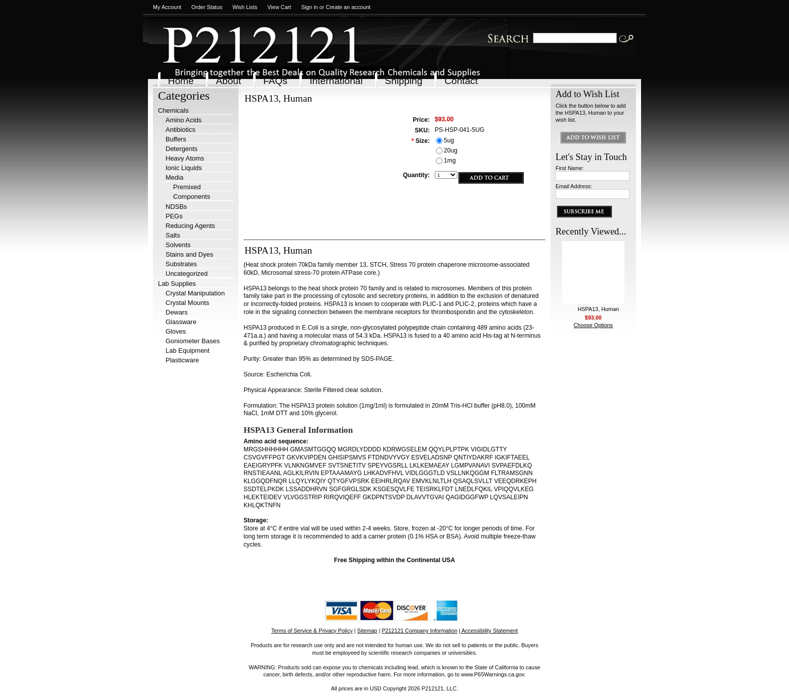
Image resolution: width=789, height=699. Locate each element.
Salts (173, 235)
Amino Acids (184, 120)
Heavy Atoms (185, 158)
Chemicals (173, 110)
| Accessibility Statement (488, 631)
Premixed (187, 187)
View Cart (279, 7)
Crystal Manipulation (195, 293)
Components (191, 196)
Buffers (176, 139)
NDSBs (176, 206)
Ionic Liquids (184, 168)
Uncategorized (187, 273)
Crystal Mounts (187, 302)
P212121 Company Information (420, 631)
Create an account (348, 7)
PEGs (174, 216)
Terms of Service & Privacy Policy (312, 631)
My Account (167, 7)
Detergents (182, 148)
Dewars (177, 312)
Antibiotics (180, 129)
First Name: (570, 168)
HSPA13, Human (598, 309)
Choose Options (593, 325)
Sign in (309, 7)
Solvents (178, 245)
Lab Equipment (187, 350)
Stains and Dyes (189, 254)
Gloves (176, 331)
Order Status (206, 7)
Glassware (181, 322)
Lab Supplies (177, 283)
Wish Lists (245, 7)
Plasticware (182, 360)
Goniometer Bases (193, 341)
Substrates (181, 264)
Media (174, 177)
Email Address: (574, 186)
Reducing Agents (190, 225)
